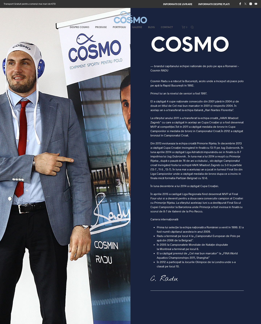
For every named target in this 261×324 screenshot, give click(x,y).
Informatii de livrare (177, 4)
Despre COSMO (79, 27)
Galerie (137, 27)
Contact (167, 27)
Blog (151, 27)
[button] (184, 27)
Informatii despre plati (214, 4)
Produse (101, 27)
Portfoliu (119, 27)
